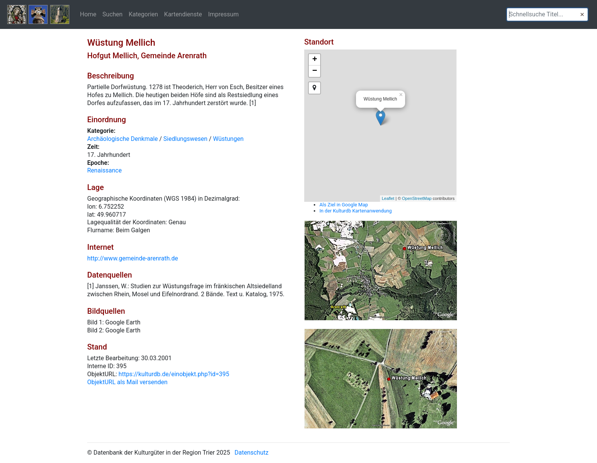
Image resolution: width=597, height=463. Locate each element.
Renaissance (104, 170)
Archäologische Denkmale (122, 138)
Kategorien (143, 14)
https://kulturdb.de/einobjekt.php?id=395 (173, 374)
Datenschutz (251, 452)
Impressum (223, 14)
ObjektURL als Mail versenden (127, 382)
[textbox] (547, 14)
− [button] (314, 71)
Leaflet (388, 198)
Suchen (112, 14)
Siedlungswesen (185, 138)
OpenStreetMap (417, 198)
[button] (582, 14)
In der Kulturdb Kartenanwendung (355, 211)
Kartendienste (183, 14)
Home (88, 14)
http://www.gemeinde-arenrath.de (132, 258)
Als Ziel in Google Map (343, 205)
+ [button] (314, 59)
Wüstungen (228, 138)
